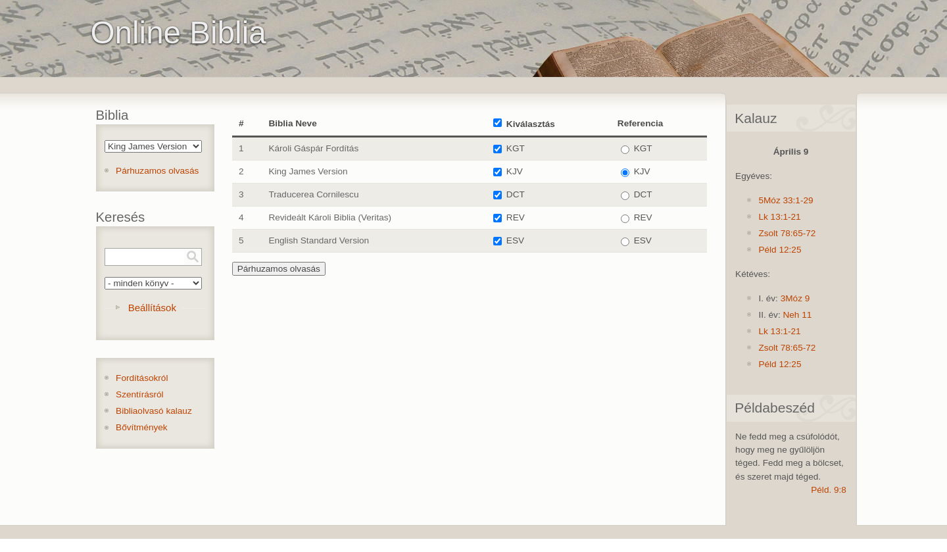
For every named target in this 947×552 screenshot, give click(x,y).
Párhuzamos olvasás (157, 171)
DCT (515, 194)
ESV (515, 240)
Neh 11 (797, 315)
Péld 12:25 (779, 250)
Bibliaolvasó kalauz (154, 411)
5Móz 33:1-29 (785, 200)
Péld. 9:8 (828, 490)
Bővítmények (142, 427)
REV (515, 217)
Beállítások (152, 307)
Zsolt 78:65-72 (786, 233)
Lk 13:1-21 (779, 217)
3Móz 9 (795, 298)
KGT (515, 148)
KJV (514, 171)
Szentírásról (140, 394)
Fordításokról (142, 378)
